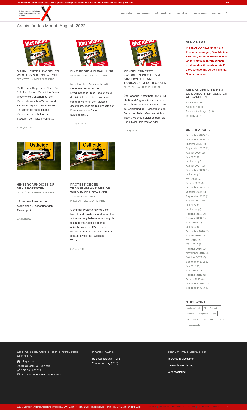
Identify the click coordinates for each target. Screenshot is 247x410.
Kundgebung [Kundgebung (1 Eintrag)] (208, 319)
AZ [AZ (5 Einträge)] (205, 308)
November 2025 (195, 139)
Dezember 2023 (195, 170)
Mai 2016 (191, 239)
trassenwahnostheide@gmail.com (117, 3)
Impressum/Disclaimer (181, 358)
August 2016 (193, 235)
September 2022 (195, 196)
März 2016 (192, 244)
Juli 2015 (191, 266)
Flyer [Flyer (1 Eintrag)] (214, 314)
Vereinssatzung (177, 371)
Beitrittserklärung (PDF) (106, 358)
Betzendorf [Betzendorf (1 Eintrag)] (214, 308)
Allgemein (38, 79)
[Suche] (227, 13)
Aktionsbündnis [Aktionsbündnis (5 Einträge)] (194, 308)
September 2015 (195, 261)
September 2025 (195, 148)
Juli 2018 (191, 226)
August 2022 (193, 200)
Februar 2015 (194, 274)
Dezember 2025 (195, 135)
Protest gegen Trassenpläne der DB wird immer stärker (90, 188)
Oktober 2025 (194, 143)
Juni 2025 (191, 161)
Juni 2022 (191, 209)
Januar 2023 (193, 183)
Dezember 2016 (195, 231)
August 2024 (193, 165)
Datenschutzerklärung (180, 365)
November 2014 (195, 283)
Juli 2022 (191, 204)
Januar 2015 (193, 279)
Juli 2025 (191, 156)
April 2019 (192, 222)
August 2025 (193, 152)
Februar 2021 (194, 213)
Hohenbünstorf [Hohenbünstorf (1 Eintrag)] (193, 319)
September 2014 (195, 287)
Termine (49, 79)
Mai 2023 (191, 178)
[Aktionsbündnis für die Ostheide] (34, 13)
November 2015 (195, 252)
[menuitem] (126, 13)
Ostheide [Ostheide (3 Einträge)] (222, 319)
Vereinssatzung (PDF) (105, 363)
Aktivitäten (24, 79)
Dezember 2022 (195, 187)
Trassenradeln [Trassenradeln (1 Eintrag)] (193, 325)
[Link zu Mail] (227, 2)
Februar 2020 (194, 217)
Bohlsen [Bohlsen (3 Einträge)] (190, 314)
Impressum (77, 407)
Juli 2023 (191, 174)
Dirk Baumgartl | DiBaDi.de (129, 407)
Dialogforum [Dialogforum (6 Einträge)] (203, 314)
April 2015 (192, 270)
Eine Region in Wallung (92, 71)
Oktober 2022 (194, 191)
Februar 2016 (194, 248)
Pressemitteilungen (82, 201)
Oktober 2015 (194, 257)
